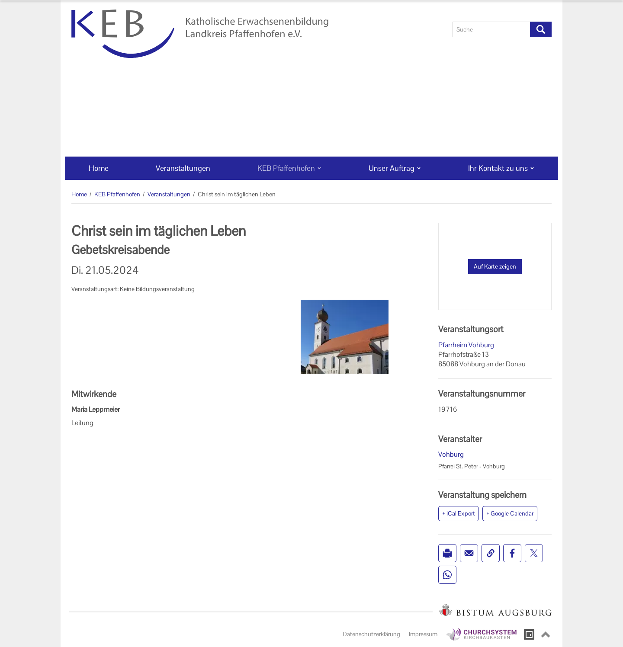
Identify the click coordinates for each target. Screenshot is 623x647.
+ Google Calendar (509, 513)
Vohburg (451, 454)
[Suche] (491, 29)
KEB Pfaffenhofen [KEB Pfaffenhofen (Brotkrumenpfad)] (117, 194)
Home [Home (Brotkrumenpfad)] (79, 194)
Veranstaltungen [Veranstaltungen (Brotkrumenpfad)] (169, 194)
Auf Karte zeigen (495, 266)
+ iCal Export (458, 513)
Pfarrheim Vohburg (466, 344)
